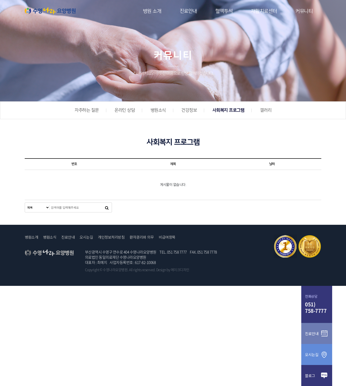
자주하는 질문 (87, 110)
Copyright (92, 269)
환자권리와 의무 (142, 237)
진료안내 (188, 11)
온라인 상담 (124, 110)
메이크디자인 (180, 269)
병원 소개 (152, 11)
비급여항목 (167, 237)
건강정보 (189, 110)
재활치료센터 (264, 11)
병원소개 (31, 237)
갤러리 (266, 110)
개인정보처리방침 (111, 237)
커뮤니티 (304, 11)
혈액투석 (224, 11)
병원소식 (158, 110)
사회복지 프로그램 (228, 110)
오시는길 (86, 237)
